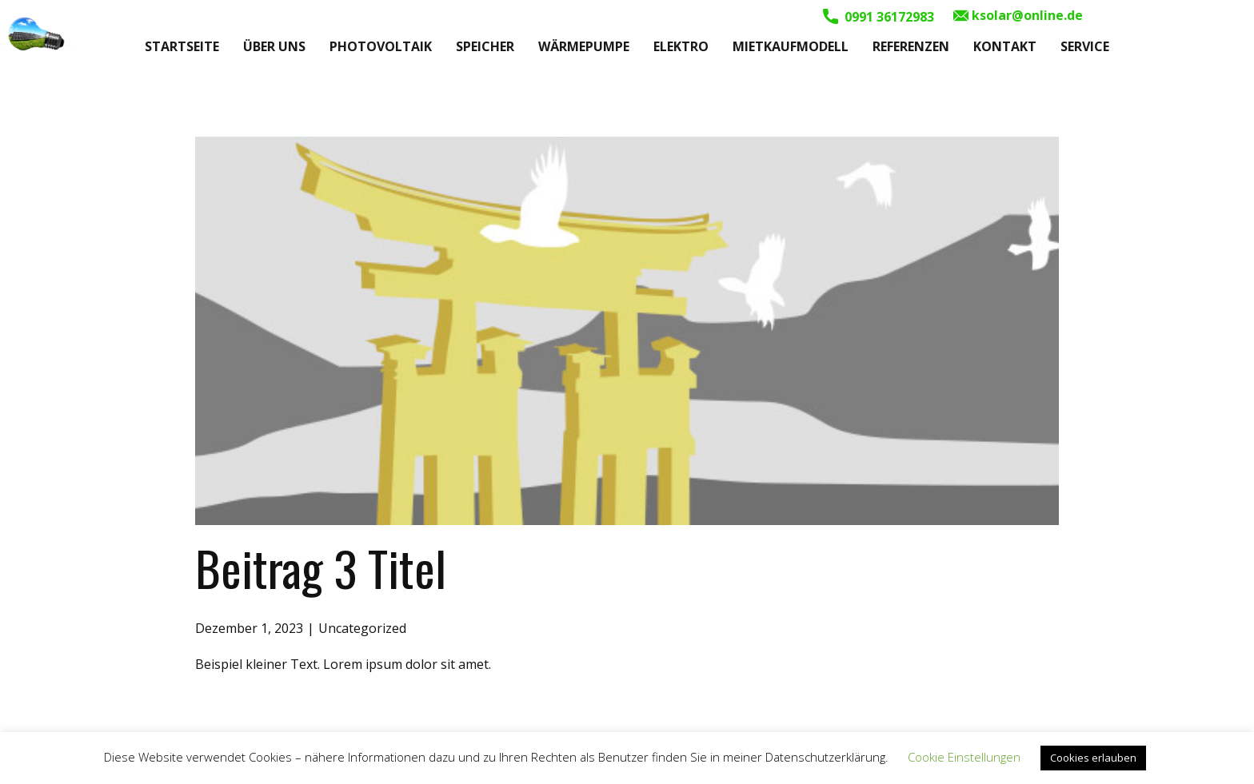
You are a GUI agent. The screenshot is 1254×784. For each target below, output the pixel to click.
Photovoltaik (380, 46)
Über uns (274, 46)
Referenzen (911, 46)
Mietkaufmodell (791, 46)
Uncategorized (362, 628)
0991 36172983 (878, 16)
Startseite (182, 46)
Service (1084, 46)
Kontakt (1004, 46)
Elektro (681, 46)
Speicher (485, 46)
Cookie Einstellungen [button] (964, 757)
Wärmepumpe (583, 46)
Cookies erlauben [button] (1093, 757)
